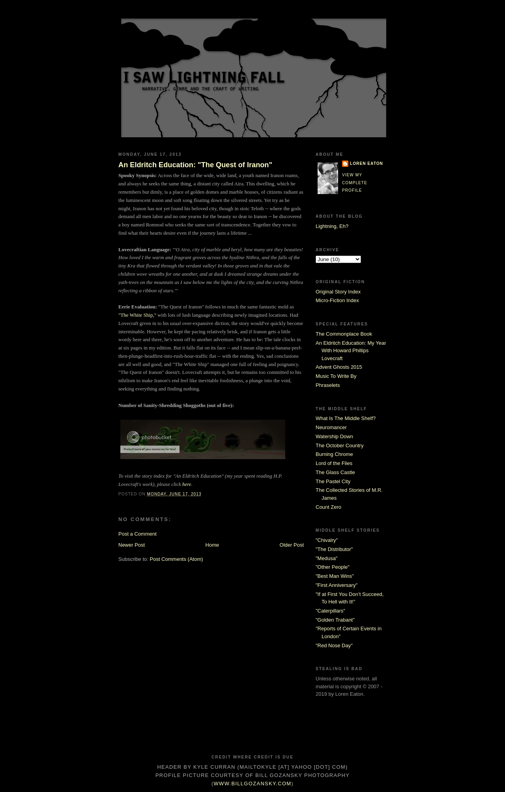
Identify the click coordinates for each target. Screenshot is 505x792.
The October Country (339, 445)
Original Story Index (338, 292)
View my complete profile (354, 182)
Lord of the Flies (334, 463)
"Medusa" (326, 558)
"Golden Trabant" (335, 620)
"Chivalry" (327, 540)
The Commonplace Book (344, 334)
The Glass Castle (335, 472)
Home (212, 545)
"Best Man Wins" (335, 576)
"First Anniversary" (336, 585)
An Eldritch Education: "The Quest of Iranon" (195, 165)
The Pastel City (333, 481)
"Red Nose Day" (334, 645)
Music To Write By (336, 376)
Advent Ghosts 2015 (339, 367)
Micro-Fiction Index (337, 300)
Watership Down (334, 436)
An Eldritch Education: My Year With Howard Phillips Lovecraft (351, 350)
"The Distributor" (334, 549)
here (186, 484)
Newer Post (131, 545)
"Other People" (333, 567)
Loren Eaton (366, 163)
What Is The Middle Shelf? (346, 418)
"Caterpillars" (330, 611)
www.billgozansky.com (253, 783)
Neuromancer (331, 427)
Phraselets (328, 385)
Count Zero (328, 507)
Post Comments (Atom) (176, 559)
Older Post (292, 545)
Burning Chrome (334, 454)
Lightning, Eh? (332, 226)
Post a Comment (137, 534)
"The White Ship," (137, 315)
